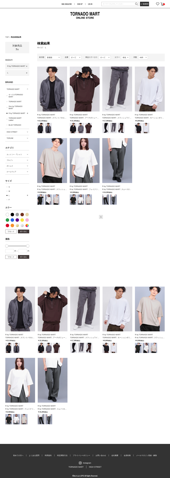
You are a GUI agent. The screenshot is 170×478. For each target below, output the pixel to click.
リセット (11, 231)
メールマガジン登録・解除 (146, 455)
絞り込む (23, 231)
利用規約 (48, 455)
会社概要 (114, 455)
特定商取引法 (62, 455)
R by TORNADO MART (16, 66)
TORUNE (10, 138)
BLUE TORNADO (15, 125)
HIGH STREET (12, 132)
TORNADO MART (13, 89)
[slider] (6, 245)
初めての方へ (18, 455)
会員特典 (127, 455)
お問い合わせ (101, 455)
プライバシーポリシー (81, 455)
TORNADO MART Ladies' (15, 119)
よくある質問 (34, 455)
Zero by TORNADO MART (15, 107)
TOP (7, 37)
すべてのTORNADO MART (16, 96)
